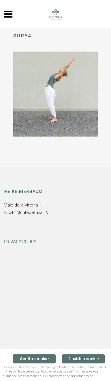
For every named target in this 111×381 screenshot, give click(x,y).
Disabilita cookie (83, 358)
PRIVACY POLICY (20, 241)
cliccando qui (35, 376)
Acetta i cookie (34, 358)
